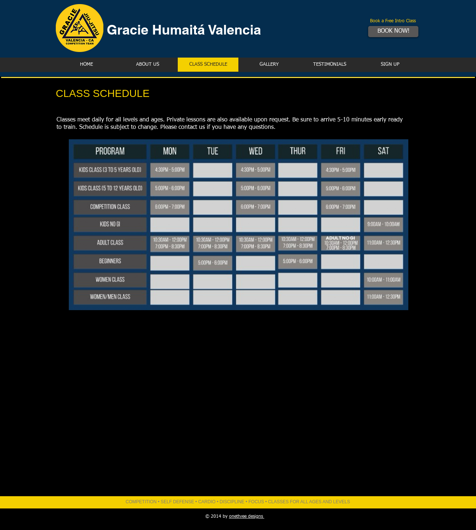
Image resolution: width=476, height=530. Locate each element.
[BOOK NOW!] (393, 31)
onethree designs (246, 516)
